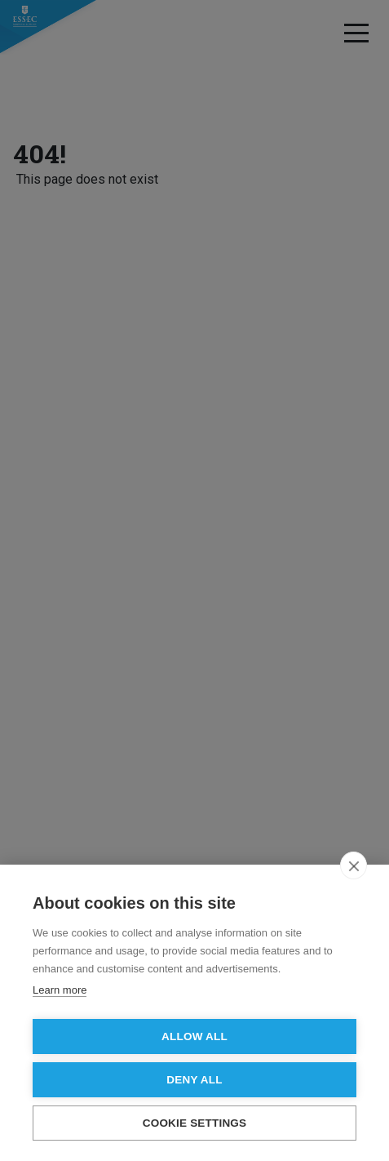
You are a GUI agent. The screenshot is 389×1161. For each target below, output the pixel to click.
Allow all (194, 1036)
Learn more (59, 990)
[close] (353, 865)
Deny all (194, 1080)
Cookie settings (195, 1123)
